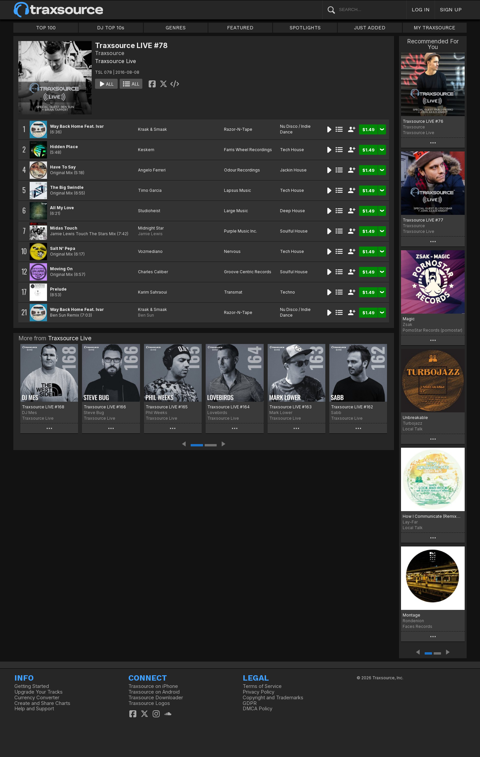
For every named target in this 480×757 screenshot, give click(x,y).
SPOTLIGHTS (305, 28)
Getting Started (31, 686)
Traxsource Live (115, 61)
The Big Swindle (67, 187)
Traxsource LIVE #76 (423, 121)
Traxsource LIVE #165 (167, 406)
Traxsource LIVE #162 (352, 406)
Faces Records (417, 626)
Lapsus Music (237, 190)
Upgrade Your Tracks (38, 692)
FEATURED (240, 28)
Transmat (233, 292)
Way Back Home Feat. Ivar (77, 126)
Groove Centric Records (247, 271)
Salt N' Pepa (62, 248)
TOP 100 (46, 28)
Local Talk (413, 428)
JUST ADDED (369, 28)
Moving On (61, 268)
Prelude (58, 289)
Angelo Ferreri (152, 169)
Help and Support (34, 709)
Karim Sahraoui (152, 292)
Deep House (292, 210)
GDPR (250, 703)
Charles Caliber (153, 271)
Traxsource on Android (154, 692)
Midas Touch (63, 228)
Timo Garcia (150, 190)
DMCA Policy (257, 709)
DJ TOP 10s (110, 28)
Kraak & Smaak (152, 129)
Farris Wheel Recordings (248, 149)
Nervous (232, 251)
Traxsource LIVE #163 (290, 406)
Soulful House (294, 231)
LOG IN (421, 9)
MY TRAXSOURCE (434, 28)
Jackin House (293, 169)
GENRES (176, 28)
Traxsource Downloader (155, 698)
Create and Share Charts (42, 703)
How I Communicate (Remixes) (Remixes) (433, 516)
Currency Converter (36, 698)
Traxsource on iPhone (153, 686)
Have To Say (63, 166)
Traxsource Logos (149, 703)
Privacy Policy (258, 692)
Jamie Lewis (150, 233)
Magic (409, 318)
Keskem (146, 149)
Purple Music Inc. (240, 231)
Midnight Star (151, 228)
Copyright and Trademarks (273, 698)
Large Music (236, 210)
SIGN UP (451, 9)
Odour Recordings (242, 169)
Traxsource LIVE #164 (228, 406)
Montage (411, 615)
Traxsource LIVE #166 (105, 406)
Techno (287, 292)
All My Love (62, 207)
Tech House (292, 149)
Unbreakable (415, 417)
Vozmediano (150, 251)
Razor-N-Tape (238, 129)
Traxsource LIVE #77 (423, 220)
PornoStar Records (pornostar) (432, 330)
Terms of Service (262, 686)
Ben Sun (146, 315)
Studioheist (149, 210)
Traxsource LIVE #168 (43, 406)
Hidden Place (64, 146)
